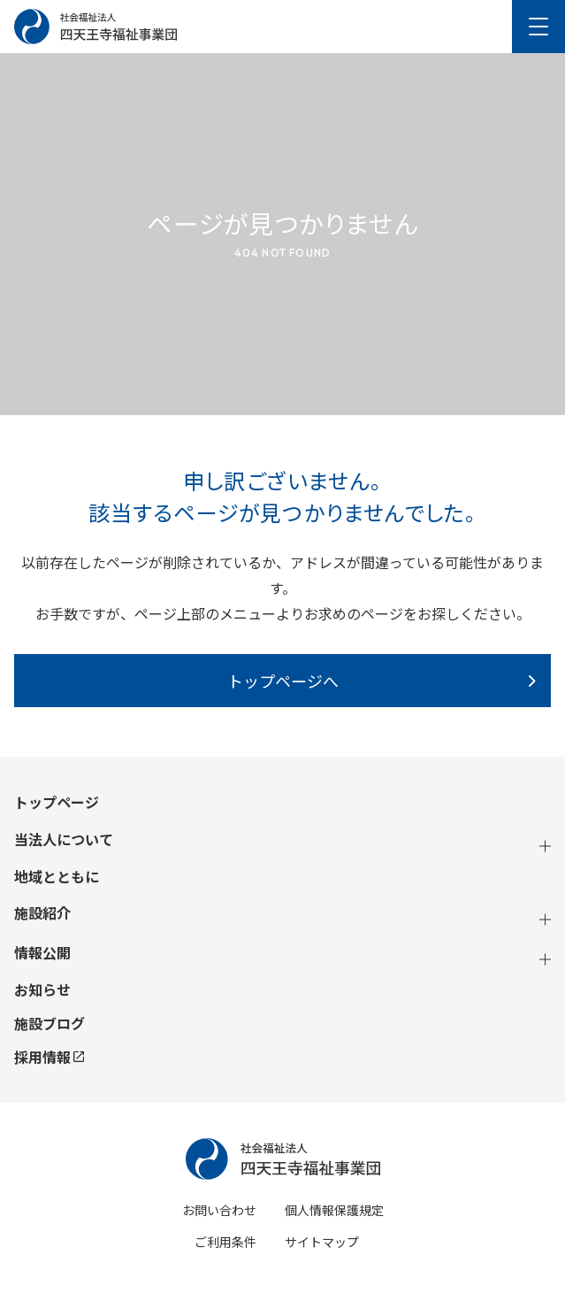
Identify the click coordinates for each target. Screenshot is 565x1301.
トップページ (56, 802)
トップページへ (283, 680)
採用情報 (49, 1056)
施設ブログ (49, 1023)
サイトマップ (322, 1242)
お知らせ (42, 990)
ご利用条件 (225, 1242)
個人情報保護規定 (334, 1210)
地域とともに (56, 876)
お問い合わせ (219, 1210)
